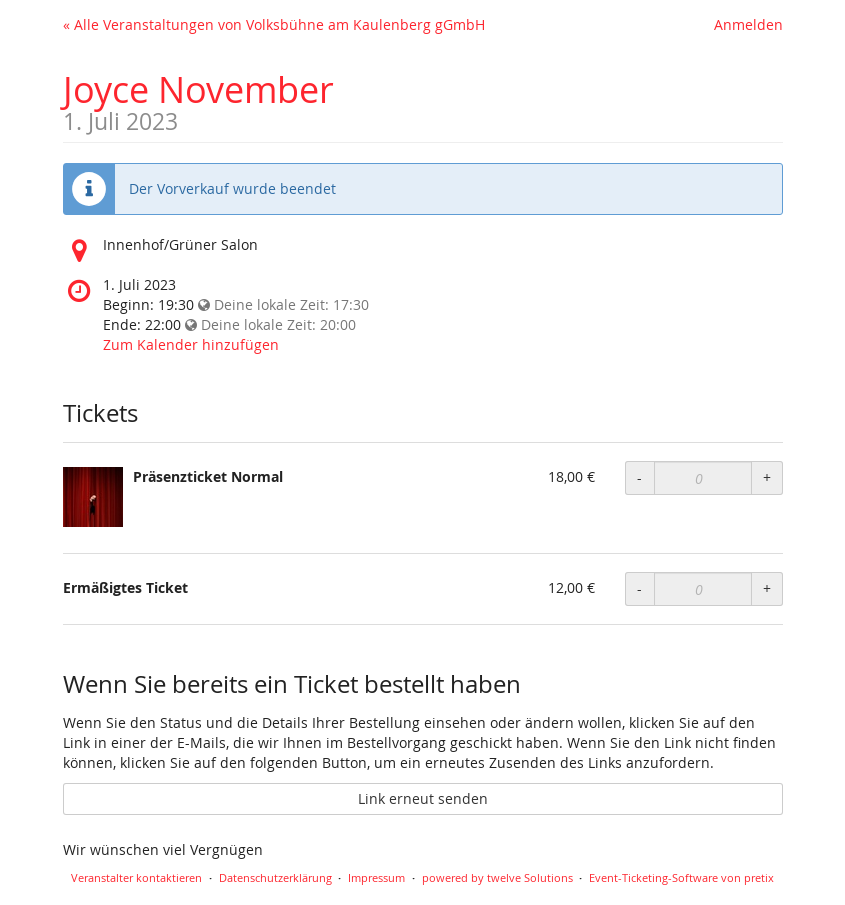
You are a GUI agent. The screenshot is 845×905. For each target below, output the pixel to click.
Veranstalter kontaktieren (136, 877)
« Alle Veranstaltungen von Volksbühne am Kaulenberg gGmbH (274, 24)
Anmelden (748, 24)
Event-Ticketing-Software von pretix (681, 877)
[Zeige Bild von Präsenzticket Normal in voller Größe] (93, 497)
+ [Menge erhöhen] (767, 477)
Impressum (376, 877)
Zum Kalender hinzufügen (191, 344)
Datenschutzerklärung (275, 877)
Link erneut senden (423, 798)
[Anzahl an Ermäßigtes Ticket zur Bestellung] (703, 589)
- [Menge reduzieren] (639, 477)
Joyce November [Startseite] (198, 89)
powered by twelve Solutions (497, 877)
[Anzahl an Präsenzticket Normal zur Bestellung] (703, 478)
